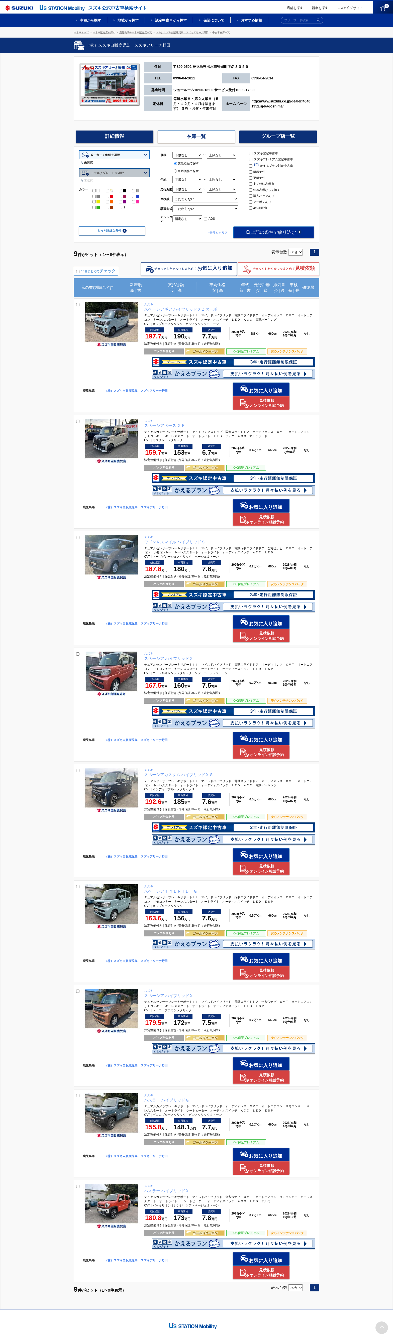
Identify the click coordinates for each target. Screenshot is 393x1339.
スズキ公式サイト (350, 8)
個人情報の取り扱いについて (299, 1328)
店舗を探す (295, 8)
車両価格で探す (186, 171)
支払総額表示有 (261, 184)
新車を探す (320, 8)
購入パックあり (261, 196)
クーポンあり (260, 202)
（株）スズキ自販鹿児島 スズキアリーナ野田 (182, 32)
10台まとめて (98, 271)
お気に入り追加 (226, 389)
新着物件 (257, 172)
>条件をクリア (215, 232)
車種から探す (90, 20)
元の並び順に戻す (97, 288)
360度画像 (258, 208)
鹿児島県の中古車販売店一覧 (135, 32)
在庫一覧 (196, 137)
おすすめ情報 (251, 20)
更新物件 (257, 178)
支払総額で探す (186, 163)
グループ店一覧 (278, 136)
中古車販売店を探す (104, 32)
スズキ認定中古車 (263, 153)
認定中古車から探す (171, 20)
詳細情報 (115, 136)
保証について (213, 20)
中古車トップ (81, 32)
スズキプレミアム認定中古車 (271, 159)
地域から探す (128, 20)
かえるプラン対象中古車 (271, 166)
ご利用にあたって (262, 1328)
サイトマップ (235, 1328)
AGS (209, 218)
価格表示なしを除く (264, 190)
